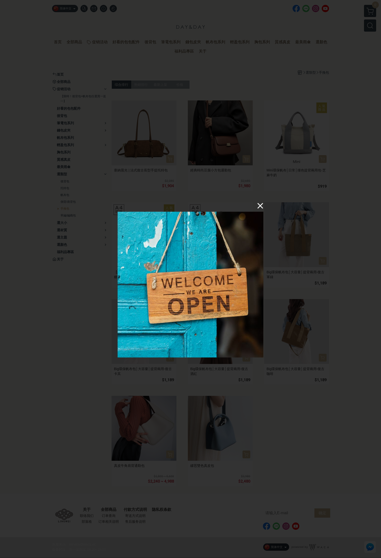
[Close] (260, 205)
